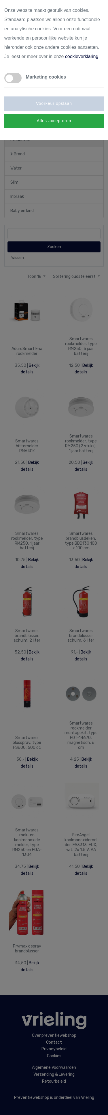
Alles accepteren (54, 120)
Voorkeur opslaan (54, 103)
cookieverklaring (81, 56)
